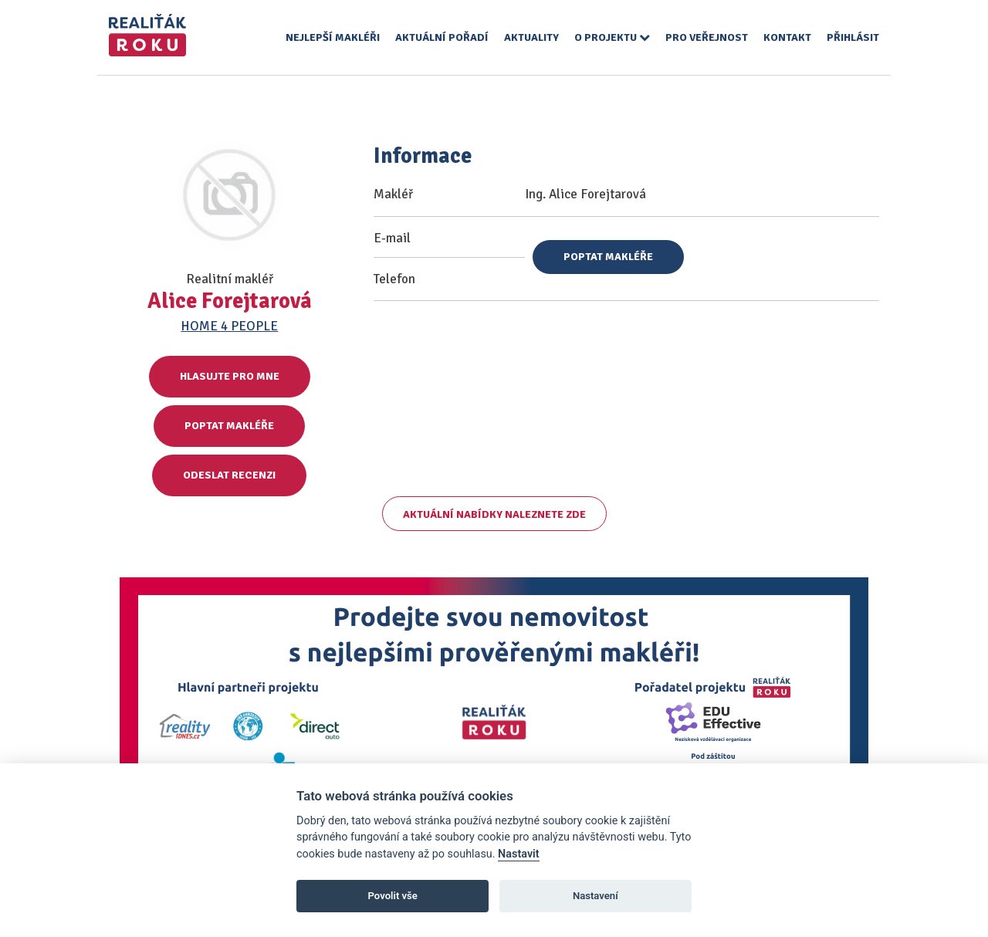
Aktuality (531, 37)
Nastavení (595, 895)
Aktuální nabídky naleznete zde (494, 514)
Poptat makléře (229, 425)
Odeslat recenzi (229, 475)
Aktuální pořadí (442, 37)
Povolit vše (393, 895)
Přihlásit (853, 37)
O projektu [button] (612, 37)
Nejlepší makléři (333, 37)
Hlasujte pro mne (229, 376)
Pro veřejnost (706, 37)
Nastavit (519, 854)
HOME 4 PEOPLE (229, 326)
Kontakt (787, 37)
